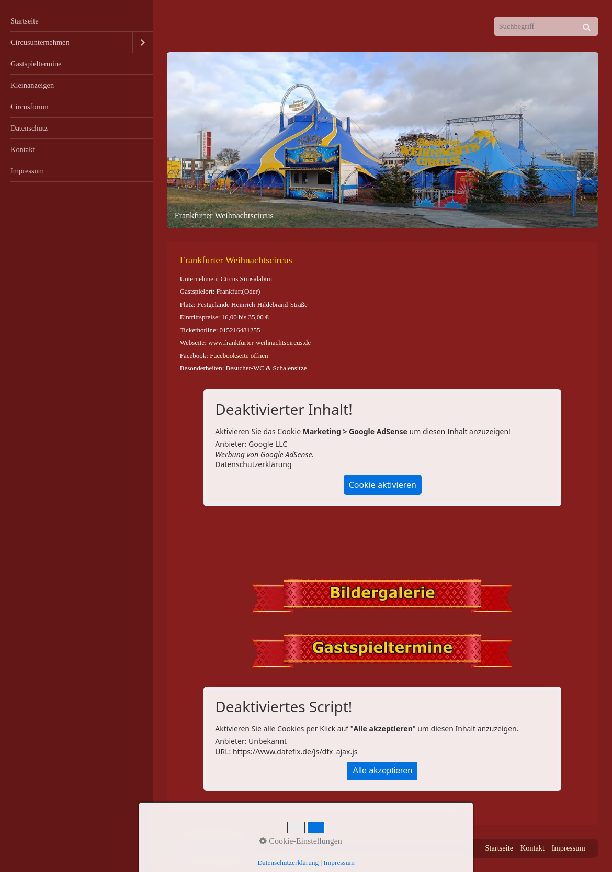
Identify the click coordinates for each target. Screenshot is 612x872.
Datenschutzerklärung (253, 464)
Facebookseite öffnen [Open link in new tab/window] (239, 355)
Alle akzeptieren (382, 770)
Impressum (27, 171)
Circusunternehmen (40, 42)
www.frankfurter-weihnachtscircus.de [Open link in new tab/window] (259, 342)
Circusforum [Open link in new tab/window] (29, 106)
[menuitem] (76, 21)
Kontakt (22, 149)
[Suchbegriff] (546, 26)
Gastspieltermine (36, 64)
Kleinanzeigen (32, 85)
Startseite (24, 21)
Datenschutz (29, 128)
